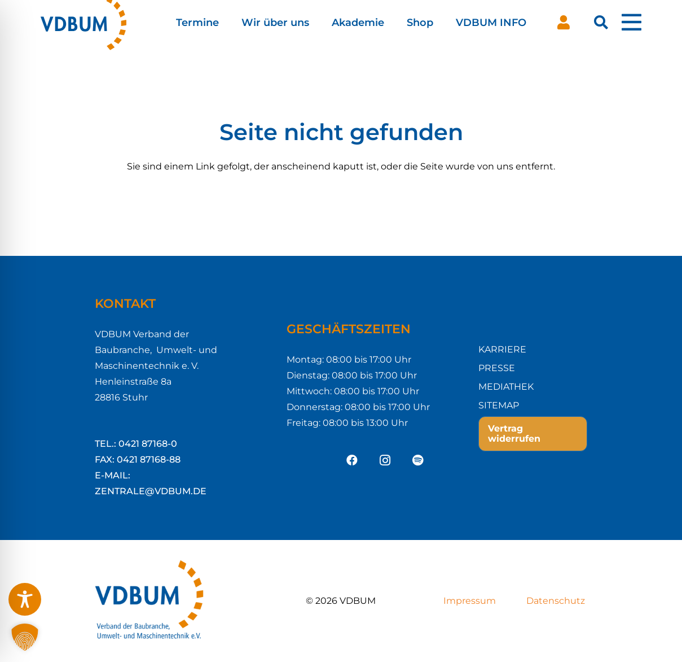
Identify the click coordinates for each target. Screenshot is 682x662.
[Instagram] (385, 460)
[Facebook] (352, 460)
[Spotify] (417, 460)
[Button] (563, 22)
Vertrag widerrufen (514, 433)
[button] (601, 22)
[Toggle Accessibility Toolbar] (24, 599)
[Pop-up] (631, 23)
